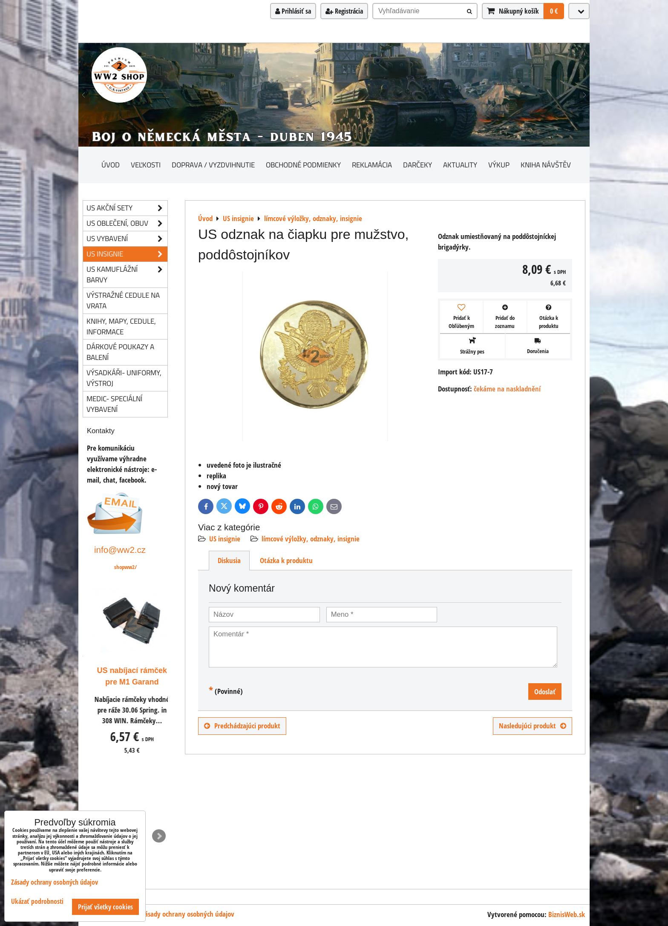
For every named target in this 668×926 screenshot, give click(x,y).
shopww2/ (125, 567)
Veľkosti (146, 164)
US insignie (224, 539)
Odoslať (545, 691)
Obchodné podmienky (303, 164)
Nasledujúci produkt (532, 725)
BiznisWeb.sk (566, 914)
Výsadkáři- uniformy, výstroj (123, 377)
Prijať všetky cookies (105, 907)
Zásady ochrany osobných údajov (187, 914)
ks (98, 809)
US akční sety (126, 208)
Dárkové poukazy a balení (120, 351)
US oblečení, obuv (126, 223)
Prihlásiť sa (293, 11)
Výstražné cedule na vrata (123, 300)
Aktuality (460, 164)
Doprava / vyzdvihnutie (213, 164)
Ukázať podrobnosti (37, 901)
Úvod (110, 164)
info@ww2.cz (120, 550)
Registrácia (344, 11)
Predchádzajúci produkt (242, 725)
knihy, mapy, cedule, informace (121, 326)
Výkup (499, 164)
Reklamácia (372, 164)
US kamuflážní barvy (126, 275)
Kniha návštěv (546, 164)
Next (159, 836)
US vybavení (126, 238)
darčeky (417, 164)
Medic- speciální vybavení (114, 403)
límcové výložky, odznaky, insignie (311, 539)
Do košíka (139, 808)
